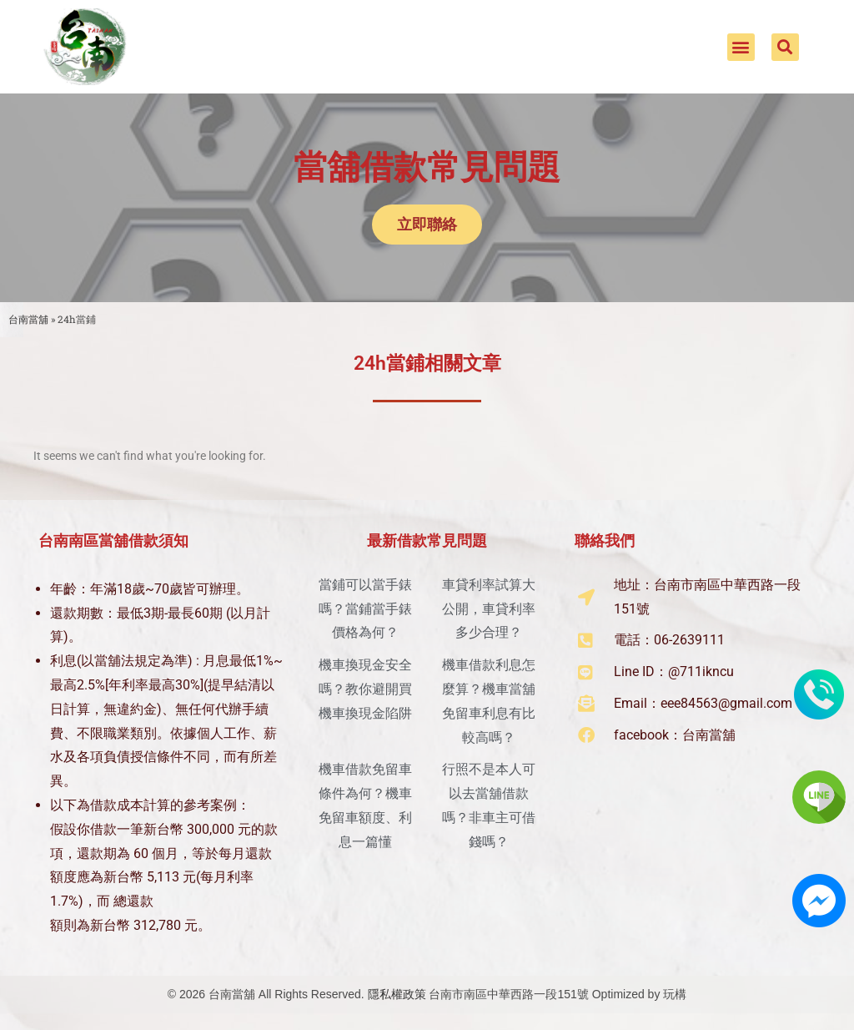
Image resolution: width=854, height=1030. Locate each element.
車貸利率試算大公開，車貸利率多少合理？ (488, 609)
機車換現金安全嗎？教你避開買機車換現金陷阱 (365, 689)
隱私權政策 (397, 994)
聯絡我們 (605, 540)
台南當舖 (28, 319)
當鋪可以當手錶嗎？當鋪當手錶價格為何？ (365, 609)
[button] (741, 47)
